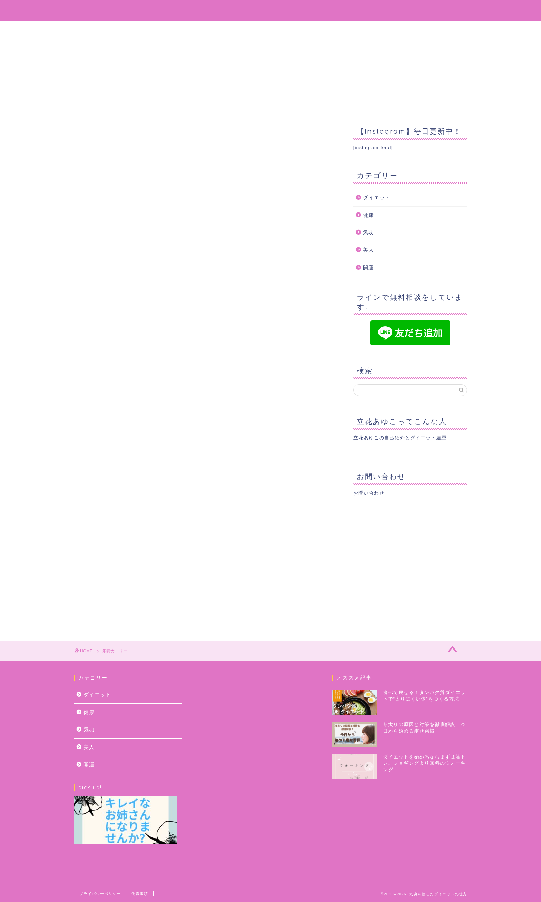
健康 (368, 215)
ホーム (195, 29)
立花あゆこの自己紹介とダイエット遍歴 (399, 437)
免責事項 (139, 894)
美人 (368, 250)
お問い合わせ (336, 29)
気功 (368, 232)
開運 (368, 267)
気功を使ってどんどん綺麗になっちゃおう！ (270, 9)
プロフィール (240, 29)
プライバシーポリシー (100, 894)
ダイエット (377, 197)
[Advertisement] (410, 567)
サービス (288, 29)
